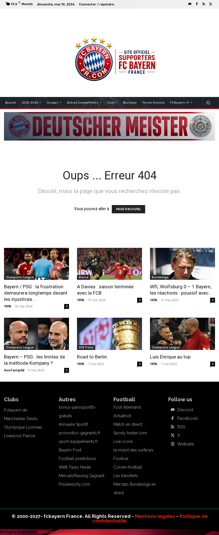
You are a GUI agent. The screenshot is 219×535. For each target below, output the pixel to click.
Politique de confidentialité (95, 532)
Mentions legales (155, 516)
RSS (180, 427)
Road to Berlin (92, 357)
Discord (184, 410)
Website (184, 444)
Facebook (186, 418)
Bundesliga (160, 277)
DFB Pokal (86, 347)
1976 (7, 306)
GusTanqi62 (14, 370)
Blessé (83, 277)
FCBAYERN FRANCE (88, 17)
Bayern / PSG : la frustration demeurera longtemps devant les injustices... (35, 293)
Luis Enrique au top (170, 357)
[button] (208, 102)
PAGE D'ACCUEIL (128, 209)
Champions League (20, 277)
